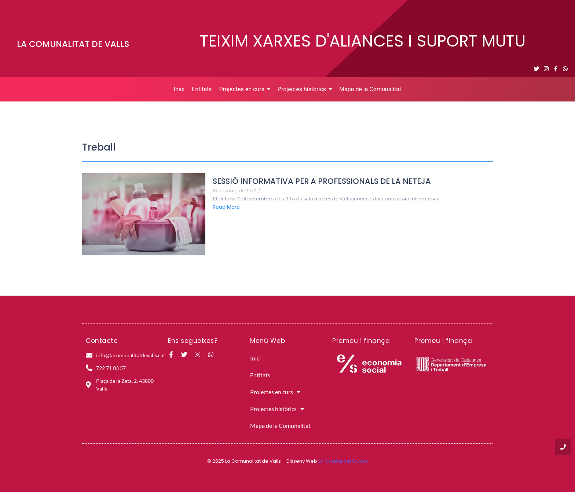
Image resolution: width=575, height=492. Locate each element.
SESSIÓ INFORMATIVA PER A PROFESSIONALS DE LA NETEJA (322, 181)
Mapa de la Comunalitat (280, 425)
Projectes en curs (275, 392)
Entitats (260, 374)
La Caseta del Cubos (343, 461)
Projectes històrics (277, 408)
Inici (255, 358)
